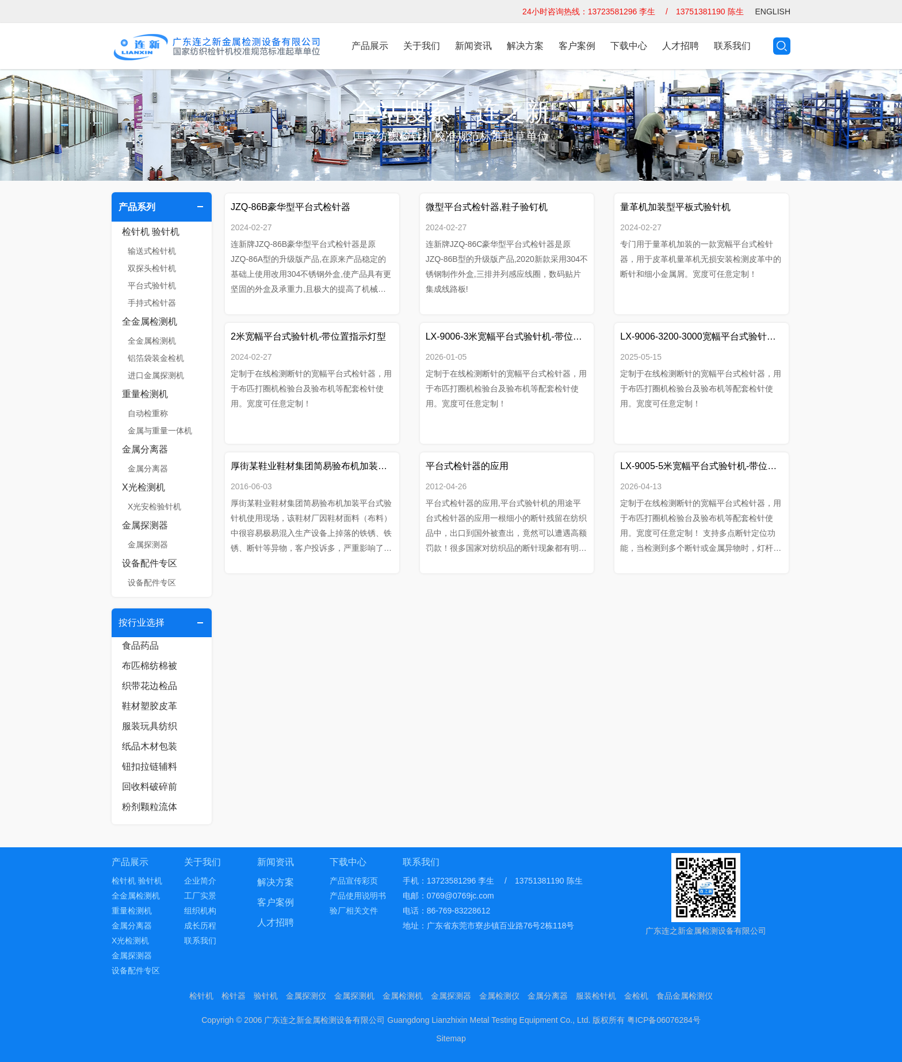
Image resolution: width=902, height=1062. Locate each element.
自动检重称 (148, 413)
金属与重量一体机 (160, 430)
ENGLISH (772, 11)
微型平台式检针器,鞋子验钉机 (487, 207)
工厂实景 (200, 895)
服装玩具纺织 (149, 726)
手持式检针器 (152, 302)
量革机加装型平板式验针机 (675, 207)
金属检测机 (403, 995)
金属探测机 (354, 995)
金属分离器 (145, 449)
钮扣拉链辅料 (149, 766)
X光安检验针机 (154, 506)
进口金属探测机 (156, 375)
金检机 (636, 995)
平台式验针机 (152, 285)
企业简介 (200, 880)
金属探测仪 (306, 995)
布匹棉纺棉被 (149, 666)
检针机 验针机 (150, 232)
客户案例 (577, 46)
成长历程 (200, 925)
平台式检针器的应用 (467, 466)
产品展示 (369, 46)
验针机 (266, 995)
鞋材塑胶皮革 (149, 706)
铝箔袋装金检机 (156, 358)
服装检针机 (596, 995)
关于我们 (421, 46)
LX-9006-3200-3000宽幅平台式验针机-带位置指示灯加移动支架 (701, 336)
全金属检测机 (149, 321)
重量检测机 (145, 394)
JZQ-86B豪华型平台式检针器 (290, 207)
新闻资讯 (473, 46)
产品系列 (137, 207)
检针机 (201, 995)
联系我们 (732, 46)
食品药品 (140, 645)
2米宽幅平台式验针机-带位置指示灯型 (308, 336)
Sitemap (450, 1038)
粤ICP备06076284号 (664, 1020)
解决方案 (525, 46)
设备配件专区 (149, 563)
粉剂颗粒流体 (149, 807)
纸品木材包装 (149, 746)
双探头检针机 (152, 268)
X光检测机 (143, 487)
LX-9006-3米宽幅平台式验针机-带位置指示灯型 (507, 336)
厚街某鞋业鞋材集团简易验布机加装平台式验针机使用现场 (312, 466)
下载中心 (628, 46)
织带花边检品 (149, 686)
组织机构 (200, 910)
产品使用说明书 (358, 895)
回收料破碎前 (149, 786)
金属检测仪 (499, 995)
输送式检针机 (152, 251)
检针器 (233, 995)
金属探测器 (145, 525)
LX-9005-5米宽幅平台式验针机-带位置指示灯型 (701, 466)
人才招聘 (680, 46)
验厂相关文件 (354, 910)
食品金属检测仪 (684, 995)
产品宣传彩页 (354, 880)
